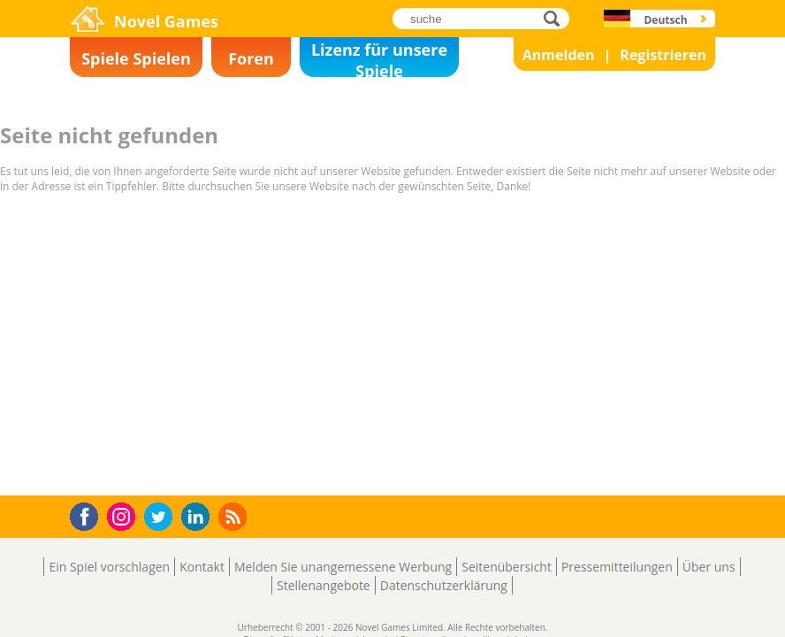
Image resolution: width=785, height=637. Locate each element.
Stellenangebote (323, 585)
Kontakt (202, 566)
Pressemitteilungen (617, 566)
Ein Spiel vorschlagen (109, 566)
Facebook (89, 514)
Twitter (161, 518)
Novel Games (166, 21)
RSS (234, 516)
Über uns (708, 566)
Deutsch (665, 19)
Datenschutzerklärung (443, 585)
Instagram (123, 515)
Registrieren (663, 55)
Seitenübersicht (506, 566)
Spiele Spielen (136, 58)
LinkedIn (198, 517)
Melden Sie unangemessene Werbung (343, 566)
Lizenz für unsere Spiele (379, 58)
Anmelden (558, 55)
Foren (251, 58)
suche (556, 18)
